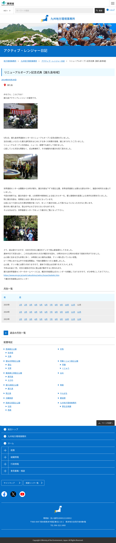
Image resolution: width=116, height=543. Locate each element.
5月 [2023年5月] (41, 319)
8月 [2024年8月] (56, 312)
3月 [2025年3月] (30, 304)
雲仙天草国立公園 (13, 361)
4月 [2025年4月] (35, 304)
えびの (10, 380)
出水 (62, 373)
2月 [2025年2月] (25, 304)
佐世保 (10, 352)
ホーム (11, 443)
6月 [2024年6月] (46, 312)
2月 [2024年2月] (25, 312)
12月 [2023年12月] (79, 319)
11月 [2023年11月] (73, 319)
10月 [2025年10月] (67, 304)
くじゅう (65, 368)
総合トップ (13, 429)
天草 (9, 368)
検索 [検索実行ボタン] (100, 10)
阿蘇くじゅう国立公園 (69, 361)
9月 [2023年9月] (61, 319)
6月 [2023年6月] (46, 319)
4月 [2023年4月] (35, 319)
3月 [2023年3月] (30, 319)
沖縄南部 (9, 398)
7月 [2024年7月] (51, 312)
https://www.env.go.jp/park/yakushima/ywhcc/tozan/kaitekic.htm (31, 275)
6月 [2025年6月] (46, 304)
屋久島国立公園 (12, 385)
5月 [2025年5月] (41, 304)
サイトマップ (9, 482)
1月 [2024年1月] (20, 312)
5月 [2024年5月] (41, 312)
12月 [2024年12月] (79, 312)
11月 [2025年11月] (73, 304)
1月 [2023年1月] (20, 319)
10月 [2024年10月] (67, 312)
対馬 (62, 349)
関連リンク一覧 (32, 482)
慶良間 (62, 398)
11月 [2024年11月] (73, 312)
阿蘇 (64, 364)
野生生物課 (66, 406)
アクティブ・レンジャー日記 (53, 61)
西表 (9, 410)
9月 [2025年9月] (61, 304)
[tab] (6, 332)
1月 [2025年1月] (20, 304)
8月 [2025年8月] (56, 304)
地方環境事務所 (10, 61)
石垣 (9, 406)
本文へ (6, 10)
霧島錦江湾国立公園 (14, 373)
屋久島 (10, 388)
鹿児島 (10, 376)
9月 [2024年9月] (61, 312)
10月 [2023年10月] (67, 319)
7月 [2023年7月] (51, 319)
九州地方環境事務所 (29, 61)
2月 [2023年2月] (25, 319)
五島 (9, 356)
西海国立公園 (11, 349)
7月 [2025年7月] (51, 304)
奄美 (62, 385)
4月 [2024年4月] (35, 312)
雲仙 (9, 364)
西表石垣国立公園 (13, 402)
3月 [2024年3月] (30, 312)
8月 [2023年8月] (56, 319)
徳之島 (8, 393)
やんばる (63, 393)
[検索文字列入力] (54, 10)
